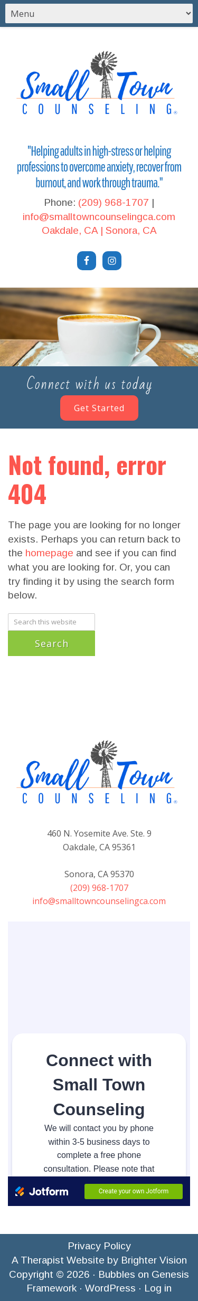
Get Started (99, 408)
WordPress (110, 1288)
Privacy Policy (99, 1245)
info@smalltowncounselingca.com (99, 216)
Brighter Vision (154, 1260)
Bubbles (116, 1274)
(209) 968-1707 (113, 202)
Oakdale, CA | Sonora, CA (99, 230)
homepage (49, 552)
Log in (158, 1288)
